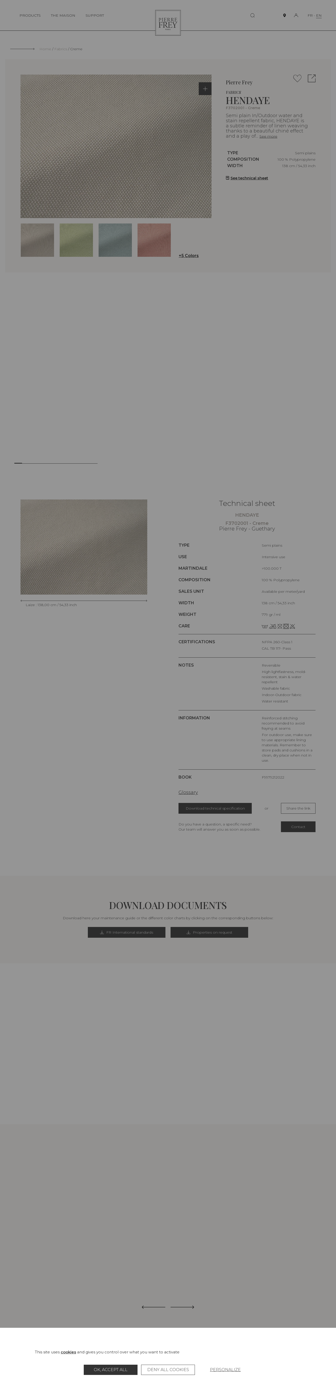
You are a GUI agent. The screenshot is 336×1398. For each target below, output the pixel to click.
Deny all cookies (168, 1369)
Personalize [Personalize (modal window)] (225, 1369)
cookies (68, 1352)
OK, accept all (111, 1369)
